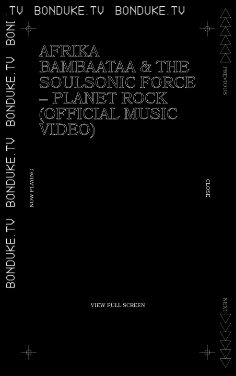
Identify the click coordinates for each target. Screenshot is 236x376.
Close (207, 188)
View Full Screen (118, 306)
